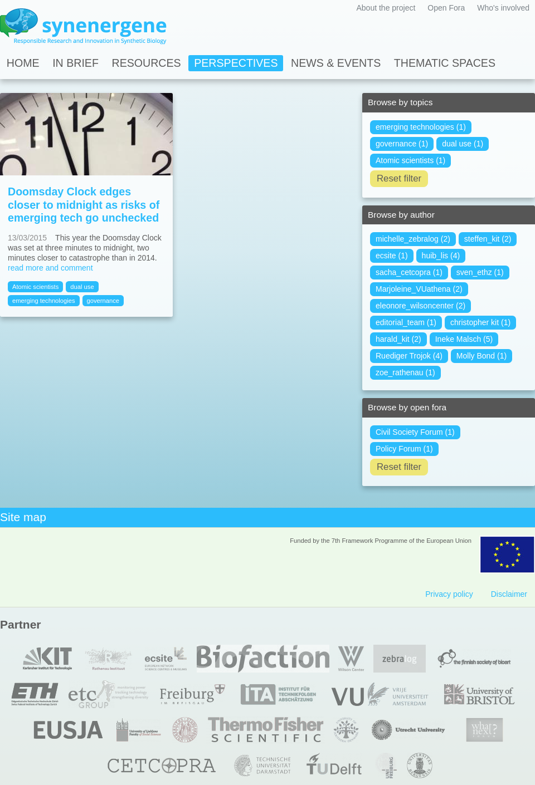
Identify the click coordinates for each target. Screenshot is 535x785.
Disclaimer (509, 594)
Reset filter (399, 178)
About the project (385, 7)
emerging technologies (43, 300)
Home (23, 63)
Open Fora (446, 7)
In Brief (75, 63)
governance (103, 300)
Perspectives (236, 63)
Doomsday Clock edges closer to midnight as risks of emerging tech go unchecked (83, 204)
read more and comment (50, 267)
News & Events (336, 63)
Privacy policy (449, 594)
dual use (82, 286)
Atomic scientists (35, 286)
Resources (146, 63)
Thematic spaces (444, 63)
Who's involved (503, 7)
